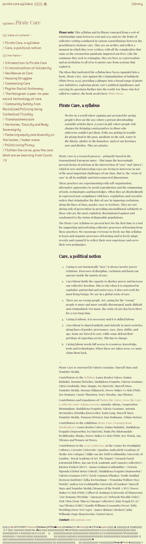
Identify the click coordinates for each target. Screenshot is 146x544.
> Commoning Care (16, 83)
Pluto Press (116, 93)
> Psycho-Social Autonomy (23, 88)
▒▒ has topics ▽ (13, 55)
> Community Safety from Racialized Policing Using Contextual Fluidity (22, 109)
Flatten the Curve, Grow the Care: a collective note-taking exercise (100, 401)
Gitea (82, 527)
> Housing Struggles (17, 78)
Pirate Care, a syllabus (22, 43)
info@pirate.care (80, 519)
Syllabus (89, 377)
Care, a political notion (23, 48)
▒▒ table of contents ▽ (17, 35)
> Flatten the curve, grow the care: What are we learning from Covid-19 (28, 155)
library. (137, 4)
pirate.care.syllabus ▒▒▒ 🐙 (26, 4)
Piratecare (30, 527)
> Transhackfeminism (18, 119)
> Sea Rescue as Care (18, 73)
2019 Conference (94, 445)
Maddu (125, 542)
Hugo (59, 527)
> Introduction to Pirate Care (25, 63)
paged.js (104, 527)
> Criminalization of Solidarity (27, 68)
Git (75, 527)
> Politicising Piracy (18, 145)
